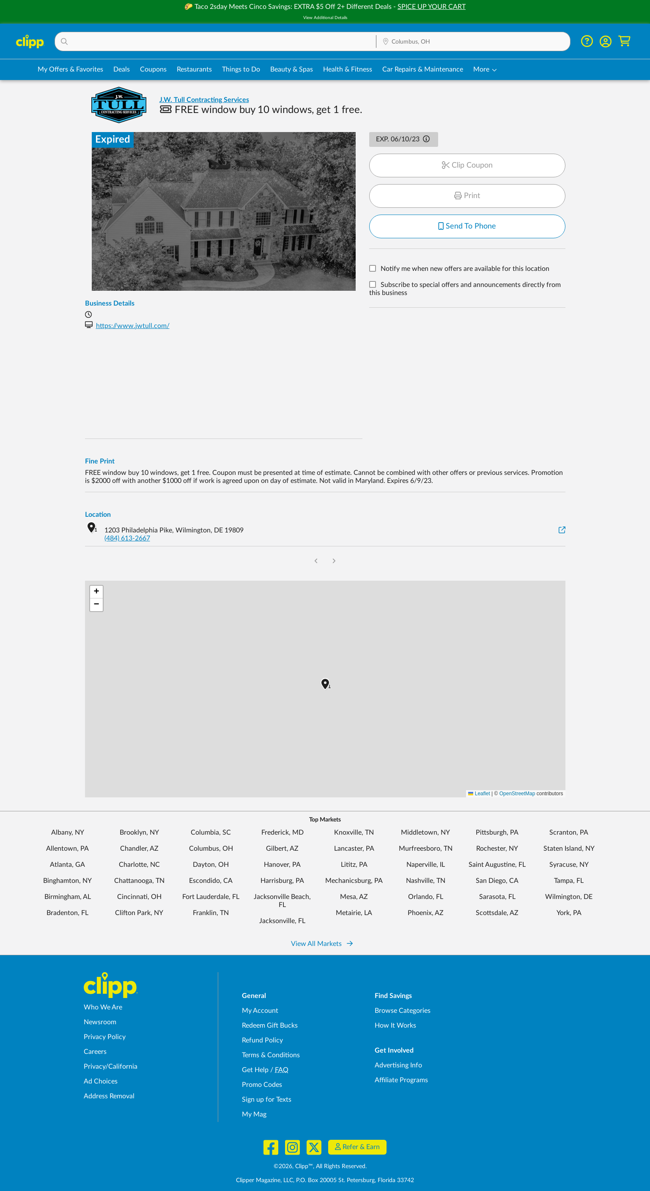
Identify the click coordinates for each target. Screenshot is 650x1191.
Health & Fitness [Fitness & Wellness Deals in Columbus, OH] (347, 69)
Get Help (255, 1070)
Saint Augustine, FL (497, 864)
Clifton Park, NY (139, 913)
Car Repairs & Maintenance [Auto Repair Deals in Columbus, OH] (422, 69)
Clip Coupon (467, 165)
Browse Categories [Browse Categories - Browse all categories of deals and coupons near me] (403, 1010)
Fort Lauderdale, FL (210, 896)
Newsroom (100, 1022)
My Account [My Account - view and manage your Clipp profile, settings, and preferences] (260, 1010)
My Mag (254, 1114)
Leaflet (479, 794)
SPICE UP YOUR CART (432, 6)
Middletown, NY (425, 832)
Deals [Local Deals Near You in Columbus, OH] (121, 69)
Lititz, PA (354, 864)
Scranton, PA (568, 832)
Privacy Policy (105, 1037)
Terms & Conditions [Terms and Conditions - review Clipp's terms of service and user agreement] (271, 1055)
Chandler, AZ (139, 848)
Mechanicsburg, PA (354, 880)
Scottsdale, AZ (497, 913)
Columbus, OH (211, 848)
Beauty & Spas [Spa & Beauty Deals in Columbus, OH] (291, 69)
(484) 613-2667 (127, 538)
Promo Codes (262, 1084)
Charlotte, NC (139, 864)
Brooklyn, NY (139, 832)
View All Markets (322, 943)
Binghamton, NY (67, 880)
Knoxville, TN (354, 832)
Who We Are (103, 1007)
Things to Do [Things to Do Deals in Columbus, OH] (241, 69)
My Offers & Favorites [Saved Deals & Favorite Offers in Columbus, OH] (70, 69)
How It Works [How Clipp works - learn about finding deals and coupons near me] (395, 1025)
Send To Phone (467, 226)
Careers (95, 1051)
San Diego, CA (497, 880)
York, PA (569, 913)
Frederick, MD (282, 832)
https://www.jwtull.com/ (133, 326)
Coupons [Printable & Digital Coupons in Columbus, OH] (153, 69)
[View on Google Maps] (562, 531)
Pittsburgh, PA (497, 832)
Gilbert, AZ (282, 848)
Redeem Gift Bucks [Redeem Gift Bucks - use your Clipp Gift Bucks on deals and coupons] (270, 1025)
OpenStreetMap (517, 794)
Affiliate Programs (401, 1080)
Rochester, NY (497, 848)
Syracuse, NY (569, 864)
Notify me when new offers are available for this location (465, 269)
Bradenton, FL (67, 913)
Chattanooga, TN (139, 880)
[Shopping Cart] (624, 41)
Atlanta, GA (67, 864)
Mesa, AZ (354, 896)
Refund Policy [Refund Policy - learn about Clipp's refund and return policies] (262, 1040)
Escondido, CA (211, 880)
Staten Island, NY (569, 848)
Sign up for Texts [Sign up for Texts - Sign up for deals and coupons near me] (266, 1099)
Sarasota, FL (497, 896)
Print (467, 196)
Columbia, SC (211, 832)
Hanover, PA (282, 864)
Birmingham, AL (67, 896)
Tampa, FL (569, 880)
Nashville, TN (425, 880)
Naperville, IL (425, 864)
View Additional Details (325, 18)
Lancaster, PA (354, 848)
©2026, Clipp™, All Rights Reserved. (320, 1166)
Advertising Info (398, 1065)
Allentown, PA (67, 848)
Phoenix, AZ (426, 913)
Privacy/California (110, 1066)
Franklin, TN (211, 913)
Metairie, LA (354, 913)
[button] (215, 41)
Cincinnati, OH (139, 896)
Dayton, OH (211, 864)
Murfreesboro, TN (426, 848)
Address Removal (109, 1096)
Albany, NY (67, 832)
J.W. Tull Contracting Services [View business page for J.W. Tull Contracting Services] (204, 99)
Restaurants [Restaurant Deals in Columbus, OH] (194, 69)
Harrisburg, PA (282, 880)
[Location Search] (473, 42)
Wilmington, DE (568, 896)
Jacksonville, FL (282, 921)
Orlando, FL (425, 896)
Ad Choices (101, 1081)
